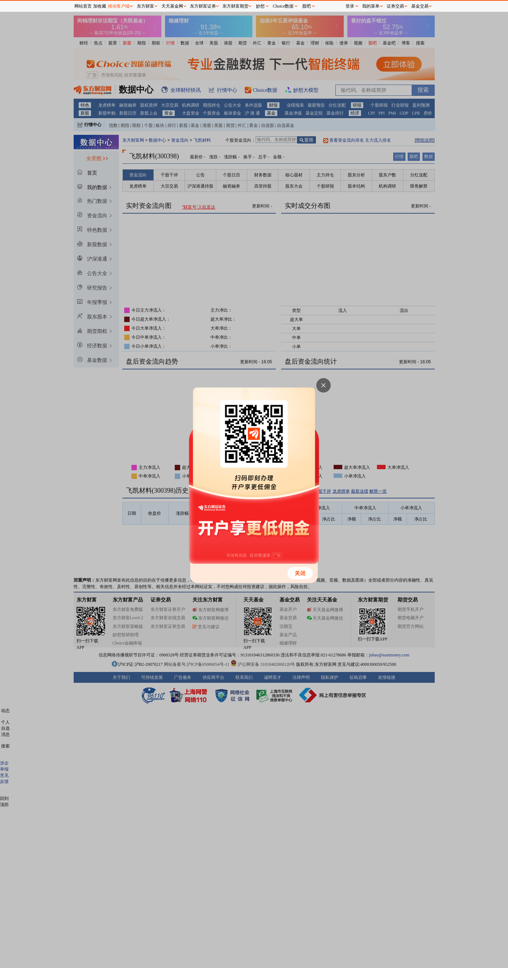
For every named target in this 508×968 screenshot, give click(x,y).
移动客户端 (119, 6)
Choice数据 (283, 6)
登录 (350, 6)
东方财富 (145, 6)
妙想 (260, 6)
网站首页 (83, 6)
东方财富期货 (235, 6)
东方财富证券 (203, 6)
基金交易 (420, 6)
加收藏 (99, 6)
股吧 (306, 6)
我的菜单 (370, 6)
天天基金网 (172, 6)
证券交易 (395, 6)
